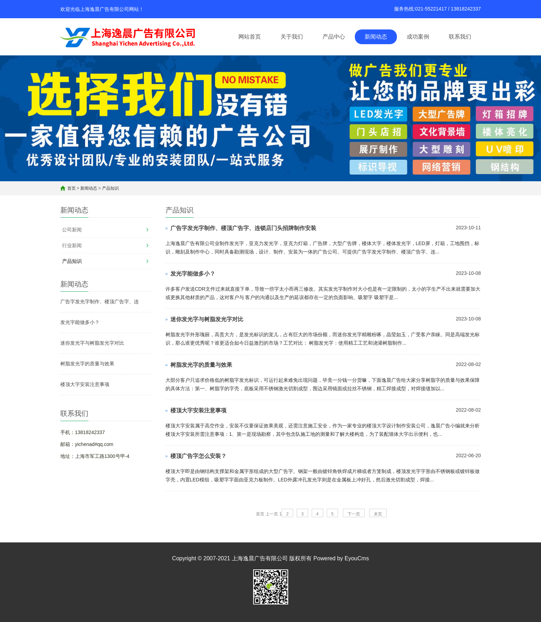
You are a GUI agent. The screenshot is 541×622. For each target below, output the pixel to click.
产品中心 (334, 37)
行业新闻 (72, 245)
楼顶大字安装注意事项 (84, 384)
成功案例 (418, 37)
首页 (71, 188)
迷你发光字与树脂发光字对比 (92, 343)
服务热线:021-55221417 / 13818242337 (437, 9)
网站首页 (249, 37)
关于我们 (291, 37)
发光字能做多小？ (80, 322)
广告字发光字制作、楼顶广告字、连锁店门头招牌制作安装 (243, 228)
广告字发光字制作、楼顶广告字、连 (99, 301)
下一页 (353, 514)
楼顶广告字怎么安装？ (198, 456)
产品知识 (110, 188)
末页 (378, 514)
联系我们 (460, 37)
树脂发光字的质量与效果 (87, 363)
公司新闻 (72, 229)
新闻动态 (376, 37)
